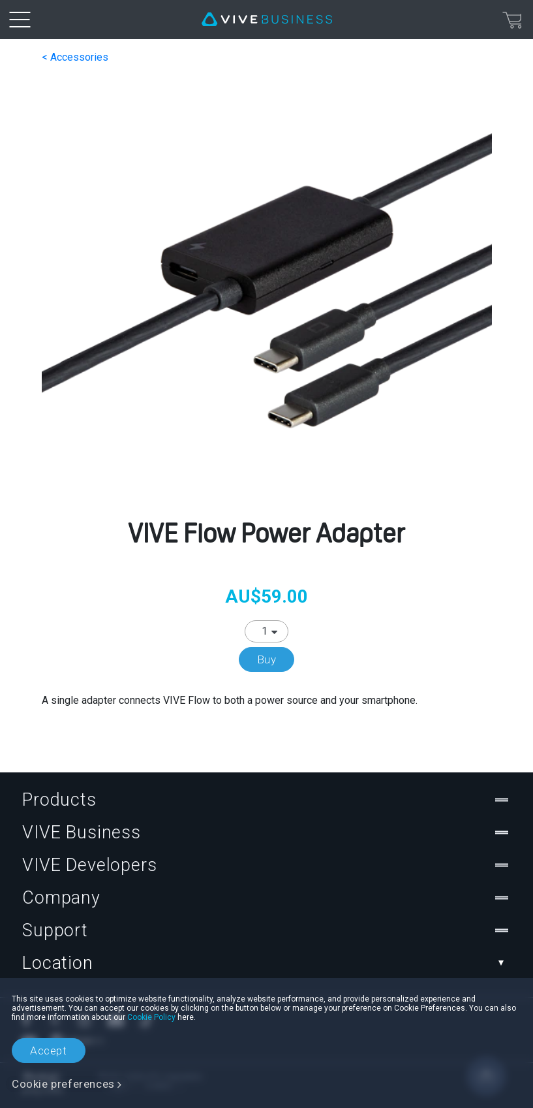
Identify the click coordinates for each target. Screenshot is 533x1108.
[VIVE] (267, 19)
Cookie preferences (63, 1083)
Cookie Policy (151, 1017)
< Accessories (75, 57)
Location (266, 963)
